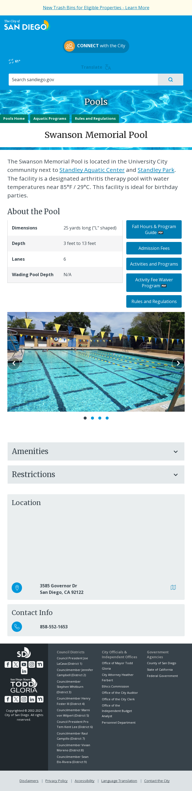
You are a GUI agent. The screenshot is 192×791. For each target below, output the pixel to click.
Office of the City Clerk (118, 699)
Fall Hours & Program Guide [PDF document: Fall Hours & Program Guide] (154, 229)
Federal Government (162, 676)
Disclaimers (29, 780)
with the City (94, 46)
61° (14, 61)
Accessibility (85, 780)
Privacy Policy (56, 780)
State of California (160, 669)
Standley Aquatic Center (92, 170)
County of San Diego (161, 663)
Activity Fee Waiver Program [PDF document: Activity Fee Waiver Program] (154, 283)
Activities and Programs (154, 264)
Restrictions (90, 474)
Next (178, 363)
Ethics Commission (115, 686)
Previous (13, 363)
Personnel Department (119, 722)
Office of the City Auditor (120, 693)
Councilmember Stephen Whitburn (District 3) (70, 686)
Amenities (90, 451)
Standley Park (156, 170)
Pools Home (14, 118)
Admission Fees (154, 248)
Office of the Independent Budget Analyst (117, 710)
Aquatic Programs (49, 118)
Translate (96, 67)
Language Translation (119, 780)
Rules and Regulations (95, 118)
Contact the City (157, 780)
